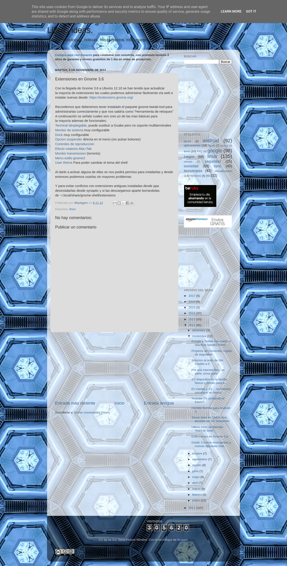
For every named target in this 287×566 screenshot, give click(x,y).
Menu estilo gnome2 (70, 158)
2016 (192, 301)
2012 (192, 325)
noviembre (199, 336)
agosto (197, 465)
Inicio (119, 403)
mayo (196, 477)
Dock (59, 135)
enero (196, 500)
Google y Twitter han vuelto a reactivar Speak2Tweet (211, 343)
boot (187, 151)
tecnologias (193, 171)
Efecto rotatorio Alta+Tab (73, 149)
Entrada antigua (159, 403)
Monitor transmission (70, 153)
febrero (197, 494)
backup (224, 145)
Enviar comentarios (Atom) (92, 412)
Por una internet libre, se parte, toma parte (207, 371)
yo (208, 175)
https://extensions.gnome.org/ (111, 97)
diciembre (199, 330)
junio (195, 471)
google (214, 150)
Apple (211, 145)
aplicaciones (192, 145)
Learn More (231, 11)
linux (73, 209)
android (211, 140)
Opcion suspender (68, 139)
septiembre (200, 459)
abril (195, 482)
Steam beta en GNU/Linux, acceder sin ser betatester (210, 419)
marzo (196, 489)
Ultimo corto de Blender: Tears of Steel (207, 428)
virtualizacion (223, 171)
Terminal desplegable (71, 125)
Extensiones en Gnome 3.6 (209, 436)
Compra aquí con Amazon (73, 55)
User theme (63, 162)
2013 (192, 319)
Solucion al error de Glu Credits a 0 (207, 362)
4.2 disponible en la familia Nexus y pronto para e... (209, 381)
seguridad (213, 161)
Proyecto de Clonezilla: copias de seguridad (211, 352)
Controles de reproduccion (74, 144)
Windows (195, 175)
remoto (188, 161)
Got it (251, 11)
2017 (192, 295)
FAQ (199, 151)
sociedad (191, 166)
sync (217, 166)
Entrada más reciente (75, 403)
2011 (192, 508)
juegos (189, 157)
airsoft (187, 141)
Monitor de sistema (69, 130)
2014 (192, 313)
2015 (192, 307)
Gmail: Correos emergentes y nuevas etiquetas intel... (211, 444)
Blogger (182, 539)
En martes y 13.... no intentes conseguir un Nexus (211, 390)
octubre (197, 453)
